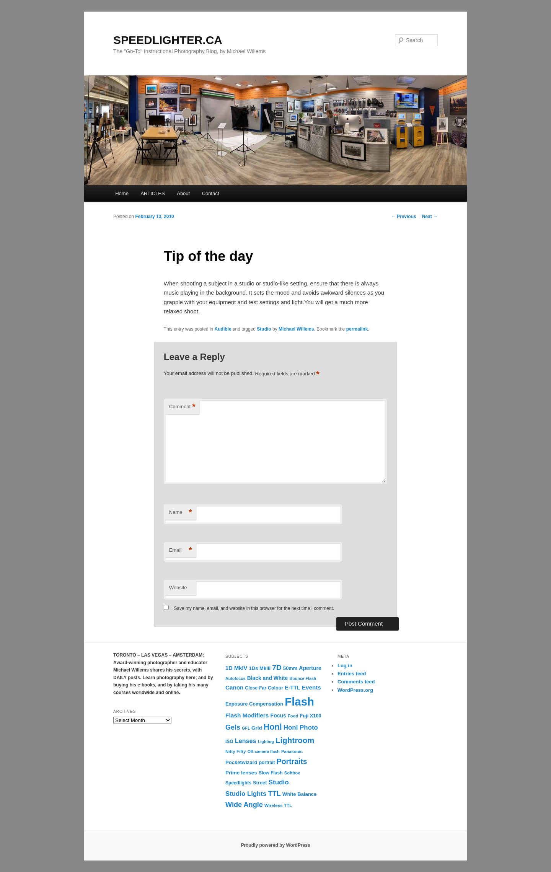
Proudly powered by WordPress (275, 845)
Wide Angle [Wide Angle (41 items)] (244, 804)
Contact (210, 193)
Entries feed (351, 673)
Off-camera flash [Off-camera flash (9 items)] (264, 751)
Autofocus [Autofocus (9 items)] (235, 678)
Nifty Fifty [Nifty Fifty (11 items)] (235, 751)
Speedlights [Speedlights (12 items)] (238, 783)
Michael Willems (296, 329)
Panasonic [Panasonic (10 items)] (292, 751)
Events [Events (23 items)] (311, 687)
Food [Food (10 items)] (293, 716)
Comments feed (356, 682)
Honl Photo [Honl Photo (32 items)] (301, 727)
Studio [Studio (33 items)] (279, 782)
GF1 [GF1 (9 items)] (246, 728)
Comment (182, 406)
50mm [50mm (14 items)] (290, 668)
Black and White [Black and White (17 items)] (267, 678)
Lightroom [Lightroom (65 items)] (295, 740)
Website (178, 587)
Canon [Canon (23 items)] (234, 687)
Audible (223, 329)
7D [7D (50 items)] (277, 667)
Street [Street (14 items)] (260, 783)
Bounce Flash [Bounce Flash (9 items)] (302, 678)
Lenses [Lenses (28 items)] (245, 740)
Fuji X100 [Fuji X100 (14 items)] (310, 716)
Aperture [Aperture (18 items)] (310, 668)
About (183, 193)
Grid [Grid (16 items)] (256, 728)
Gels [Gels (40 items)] (232, 727)
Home (122, 193)
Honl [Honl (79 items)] (273, 727)
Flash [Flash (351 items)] (299, 701)
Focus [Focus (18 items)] (278, 715)
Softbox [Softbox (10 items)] (292, 773)
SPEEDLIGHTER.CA (167, 40)
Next (430, 216)
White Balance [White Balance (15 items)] (299, 794)
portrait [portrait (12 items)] (267, 762)
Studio (264, 329)
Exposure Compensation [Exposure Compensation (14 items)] (254, 704)
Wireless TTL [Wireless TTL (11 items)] (278, 805)
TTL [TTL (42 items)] (274, 793)
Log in (344, 665)
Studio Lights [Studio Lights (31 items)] (245, 793)
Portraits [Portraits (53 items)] (292, 761)
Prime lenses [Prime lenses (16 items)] (241, 773)
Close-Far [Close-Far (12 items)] (255, 688)
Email (180, 550)
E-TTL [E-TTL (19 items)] (292, 688)
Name (180, 512)
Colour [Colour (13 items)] (275, 688)
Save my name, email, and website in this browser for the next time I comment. (254, 608)
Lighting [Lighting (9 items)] (266, 741)
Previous (403, 216)
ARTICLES (152, 193)
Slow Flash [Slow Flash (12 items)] (271, 773)
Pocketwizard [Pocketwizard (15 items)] (241, 762)
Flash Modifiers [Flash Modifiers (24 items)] (247, 715)
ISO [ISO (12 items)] (229, 741)
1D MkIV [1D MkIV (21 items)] (236, 668)
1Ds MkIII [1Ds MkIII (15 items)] (260, 668)
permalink (357, 329)
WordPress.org (355, 690)
